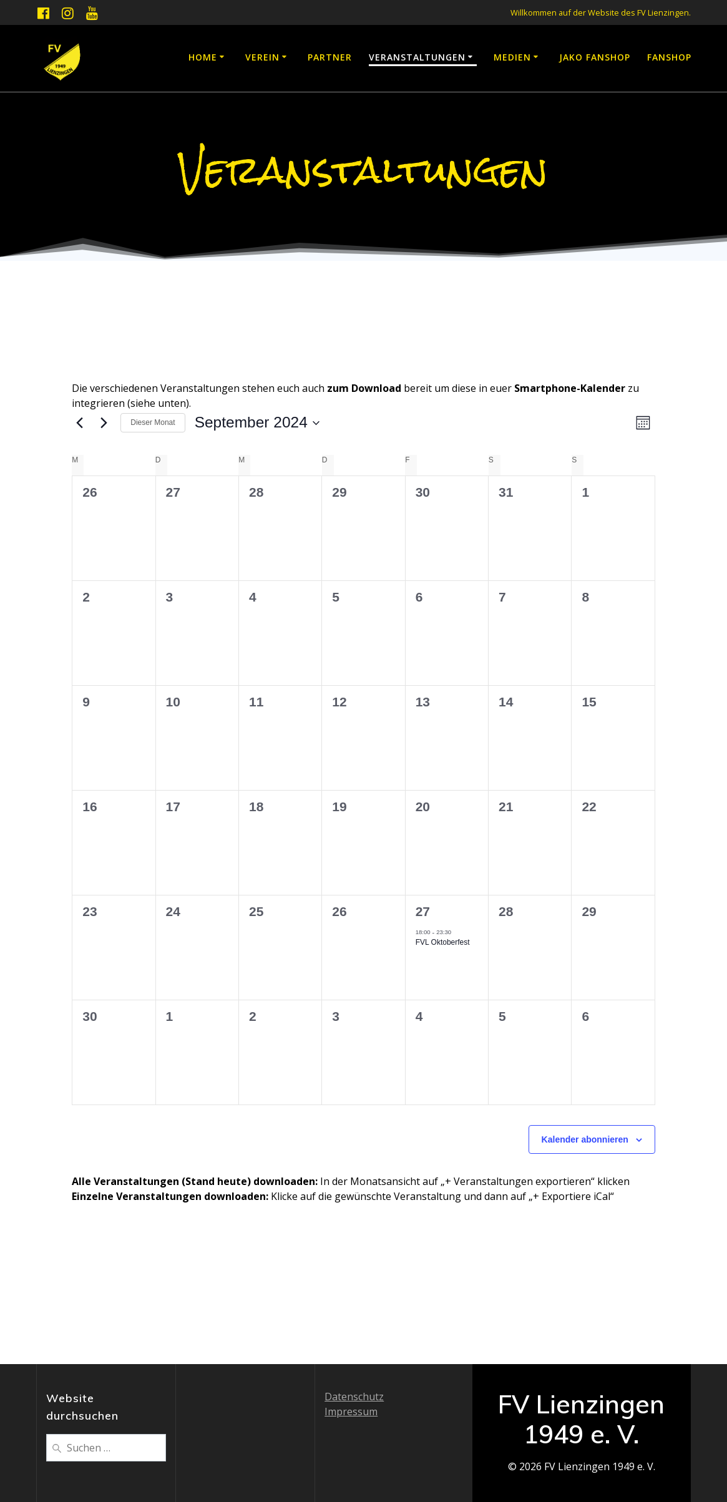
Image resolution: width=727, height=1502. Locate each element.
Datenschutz (354, 1396)
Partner (330, 57)
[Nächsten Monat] (103, 423)
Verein (262, 57)
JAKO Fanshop (594, 57)
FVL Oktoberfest (443, 942)
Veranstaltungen (417, 57)
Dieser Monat (152, 422)
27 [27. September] (423, 911)
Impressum (351, 1411)
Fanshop (669, 57)
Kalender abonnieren (585, 1139)
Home (202, 57)
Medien (512, 57)
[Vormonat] (79, 423)
